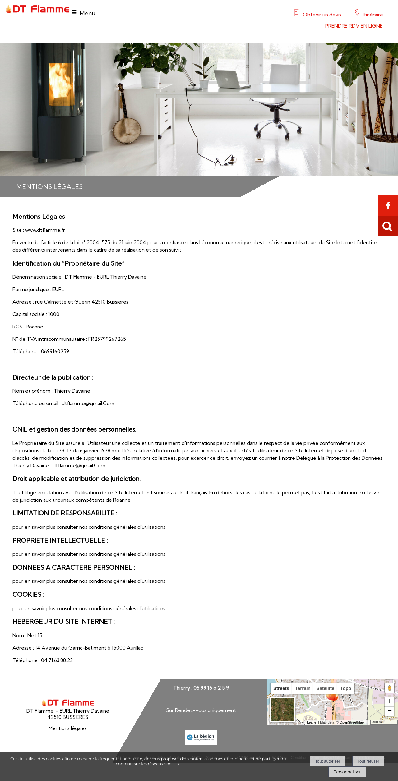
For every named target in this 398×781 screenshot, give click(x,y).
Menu (87, 13)
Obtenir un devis (322, 14)
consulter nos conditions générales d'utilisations (111, 527)
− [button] (390, 711)
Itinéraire (372, 14)
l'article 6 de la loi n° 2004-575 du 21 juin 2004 (94, 242)
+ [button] (390, 701)
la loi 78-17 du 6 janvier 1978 (80, 450)
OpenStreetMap (352, 722)
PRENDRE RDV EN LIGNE (354, 26)
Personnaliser (347, 771)
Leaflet (312, 722)
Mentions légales (68, 728)
